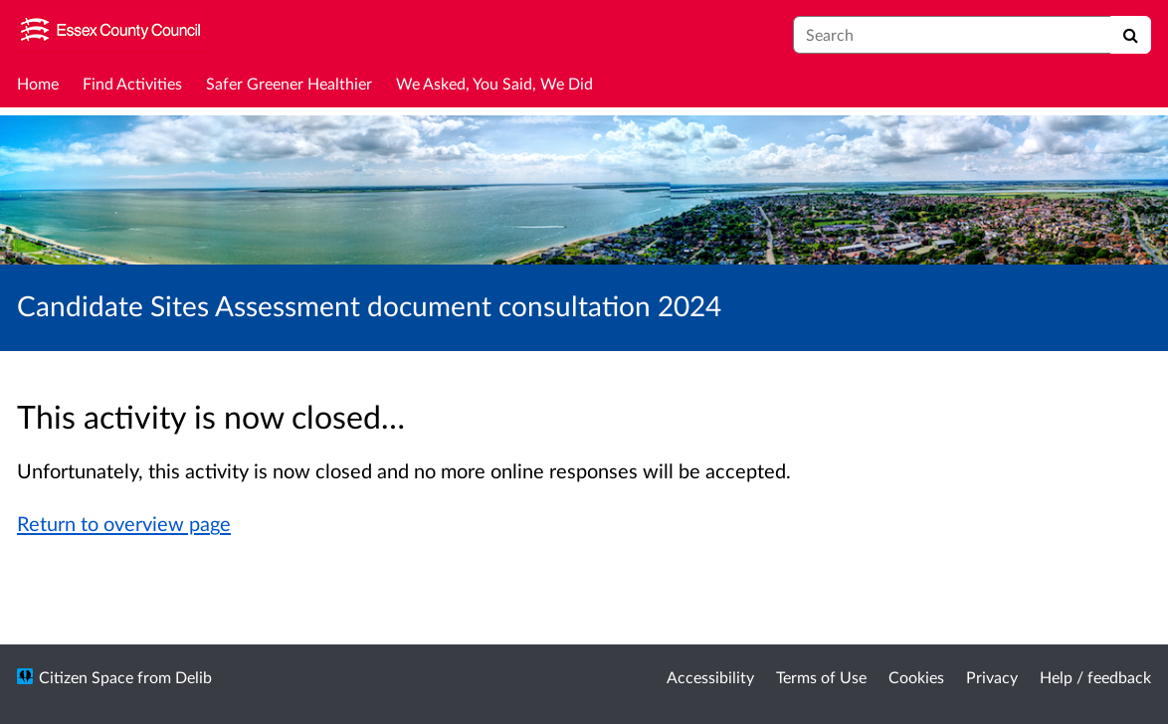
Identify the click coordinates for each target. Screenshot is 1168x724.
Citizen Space (86, 676)
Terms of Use (821, 676)
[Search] (1130, 35)
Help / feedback (1095, 676)
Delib (193, 676)
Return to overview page (124, 523)
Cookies (916, 676)
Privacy (992, 676)
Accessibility (710, 676)
